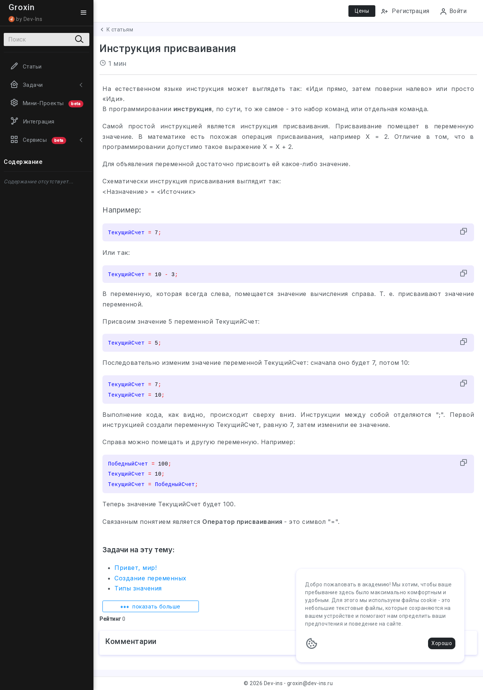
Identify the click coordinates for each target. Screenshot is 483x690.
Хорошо (441, 643)
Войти (453, 11)
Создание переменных (150, 578)
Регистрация (405, 11)
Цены (362, 11)
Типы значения (138, 588)
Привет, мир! (135, 567)
